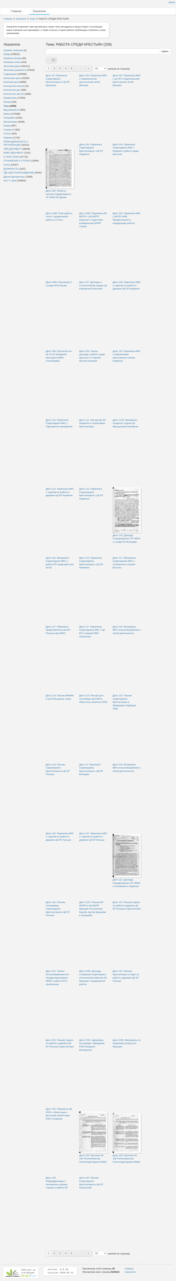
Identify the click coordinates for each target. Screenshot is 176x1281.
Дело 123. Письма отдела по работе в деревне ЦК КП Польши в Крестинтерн (127, 905)
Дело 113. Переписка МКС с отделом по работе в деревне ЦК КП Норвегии (60, 492)
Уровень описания (13, 50)
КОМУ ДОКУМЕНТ (13, 152)
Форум (7, 125)
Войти (172, 2)
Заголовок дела (12, 66)
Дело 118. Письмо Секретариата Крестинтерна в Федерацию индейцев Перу (124, 702)
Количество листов (14, 94)
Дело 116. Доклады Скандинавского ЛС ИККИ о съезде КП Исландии (126, 538)
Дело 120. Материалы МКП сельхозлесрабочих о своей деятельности (127, 767)
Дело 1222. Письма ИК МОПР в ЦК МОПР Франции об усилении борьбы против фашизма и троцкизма (92, 909)
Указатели (39, 11)
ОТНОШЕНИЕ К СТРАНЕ (17, 160)
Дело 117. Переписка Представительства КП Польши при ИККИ (58, 630)
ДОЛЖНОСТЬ (11, 168)
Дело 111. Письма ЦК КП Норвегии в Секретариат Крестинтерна (92, 423)
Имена (7, 114)
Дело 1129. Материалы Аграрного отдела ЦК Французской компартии (125, 423)
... (77, 68)
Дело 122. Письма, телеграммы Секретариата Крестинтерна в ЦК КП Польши (58, 909)
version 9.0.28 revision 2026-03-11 (61, 1271)
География (9, 117)
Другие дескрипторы (14, 176)
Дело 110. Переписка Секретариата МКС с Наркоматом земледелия (59, 423)
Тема (32, 18)
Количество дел (12, 90)
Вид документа (12, 109)
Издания (8, 137)
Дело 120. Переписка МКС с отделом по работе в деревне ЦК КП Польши (60, 836)
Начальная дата (12, 78)
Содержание (10, 74)
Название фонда (12, 58)
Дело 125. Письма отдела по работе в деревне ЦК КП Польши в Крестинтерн (60, 1043)
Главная (16, 11)
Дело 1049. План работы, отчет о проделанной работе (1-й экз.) (59, 216)
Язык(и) (8, 102)
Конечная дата (11, 82)
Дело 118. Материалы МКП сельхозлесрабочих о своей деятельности (127, 630)
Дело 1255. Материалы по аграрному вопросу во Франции (126, 1043)
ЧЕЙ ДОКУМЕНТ (12, 149)
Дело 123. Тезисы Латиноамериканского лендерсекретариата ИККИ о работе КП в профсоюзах (57, 977)
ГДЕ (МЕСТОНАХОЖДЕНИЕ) (19, 172)
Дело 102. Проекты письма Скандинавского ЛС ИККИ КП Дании (58, 194)
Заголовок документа (15, 70)
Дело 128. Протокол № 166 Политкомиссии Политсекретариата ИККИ (126, 1158)
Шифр (7, 54)
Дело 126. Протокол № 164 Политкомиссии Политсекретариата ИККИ (92, 1158)
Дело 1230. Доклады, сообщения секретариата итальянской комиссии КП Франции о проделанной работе (93, 977)
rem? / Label (10, 180)
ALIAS (7, 164)
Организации (10, 121)
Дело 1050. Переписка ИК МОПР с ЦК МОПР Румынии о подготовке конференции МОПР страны (93, 220)
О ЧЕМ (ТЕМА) (11, 156)
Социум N (9, 129)
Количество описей (14, 86)
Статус (7, 133)
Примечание (10, 97)
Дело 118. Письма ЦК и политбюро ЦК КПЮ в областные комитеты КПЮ (93, 698)
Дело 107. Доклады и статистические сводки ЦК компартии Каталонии (93, 285)
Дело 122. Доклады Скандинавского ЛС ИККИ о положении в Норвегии (126, 883)
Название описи (12, 62)
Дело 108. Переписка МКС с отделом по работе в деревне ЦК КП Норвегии (127, 285)
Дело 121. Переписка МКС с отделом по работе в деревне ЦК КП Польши (93, 836)
